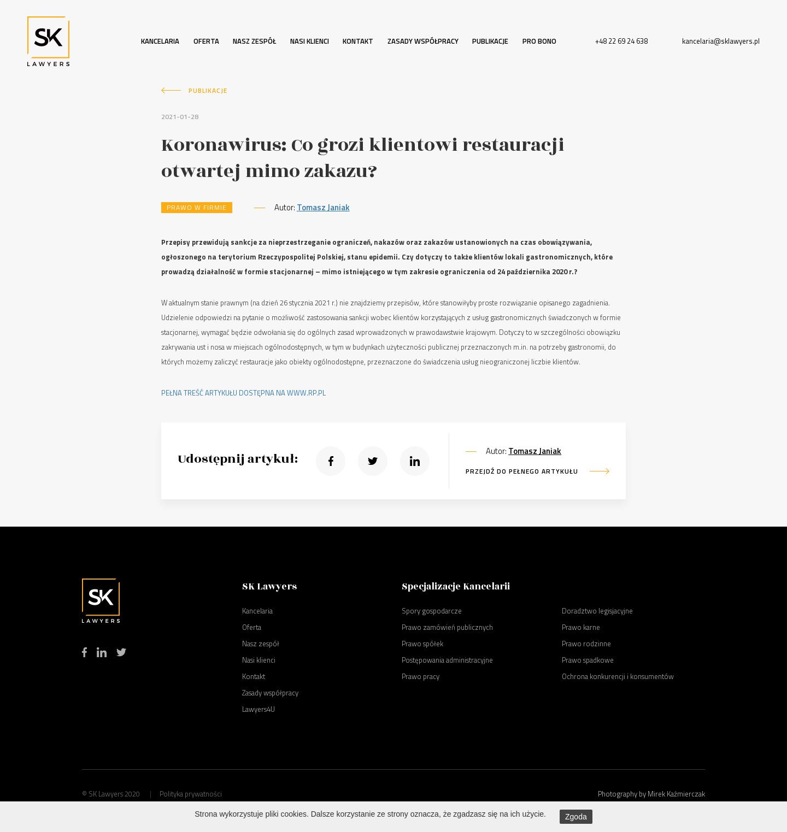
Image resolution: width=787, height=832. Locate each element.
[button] (330, 461)
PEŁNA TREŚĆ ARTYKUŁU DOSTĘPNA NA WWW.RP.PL (243, 392)
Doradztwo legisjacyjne (597, 610)
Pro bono (539, 41)
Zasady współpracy (423, 41)
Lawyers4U (258, 709)
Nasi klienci (309, 41)
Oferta (206, 41)
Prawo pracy (420, 676)
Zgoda (576, 816)
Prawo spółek (422, 643)
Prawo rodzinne (586, 643)
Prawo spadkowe (588, 659)
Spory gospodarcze (432, 610)
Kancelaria (160, 41)
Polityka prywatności (191, 794)
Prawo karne (581, 627)
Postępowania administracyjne (447, 659)
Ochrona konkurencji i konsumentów (618, 676)
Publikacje (490, 41)
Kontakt (358, 41)
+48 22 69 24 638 (621, 41)
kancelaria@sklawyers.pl (721, 41)
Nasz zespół (254, 41)
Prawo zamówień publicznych (447, 627)
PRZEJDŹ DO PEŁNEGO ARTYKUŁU (522, 471)
